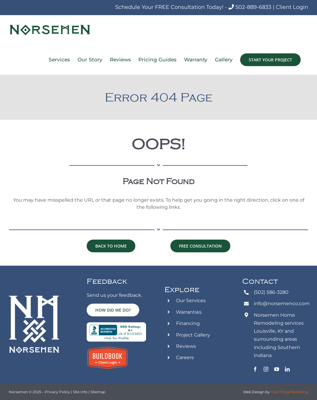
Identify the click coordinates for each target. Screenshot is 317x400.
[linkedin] (287, 369)
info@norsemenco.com (282, 303)
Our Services (191, 300)
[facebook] (255, 369)
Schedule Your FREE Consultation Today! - (172, 7)
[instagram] (266, 369)
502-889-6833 (253, 7)
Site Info (80, 392)
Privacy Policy (57, 392)
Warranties (189, 312)
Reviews (186, 346)
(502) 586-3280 (271, 292)
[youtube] (276, 369)
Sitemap (98, 392)
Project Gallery (193, 335)
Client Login (292, 7)
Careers (185, 357)
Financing (188, 323)
